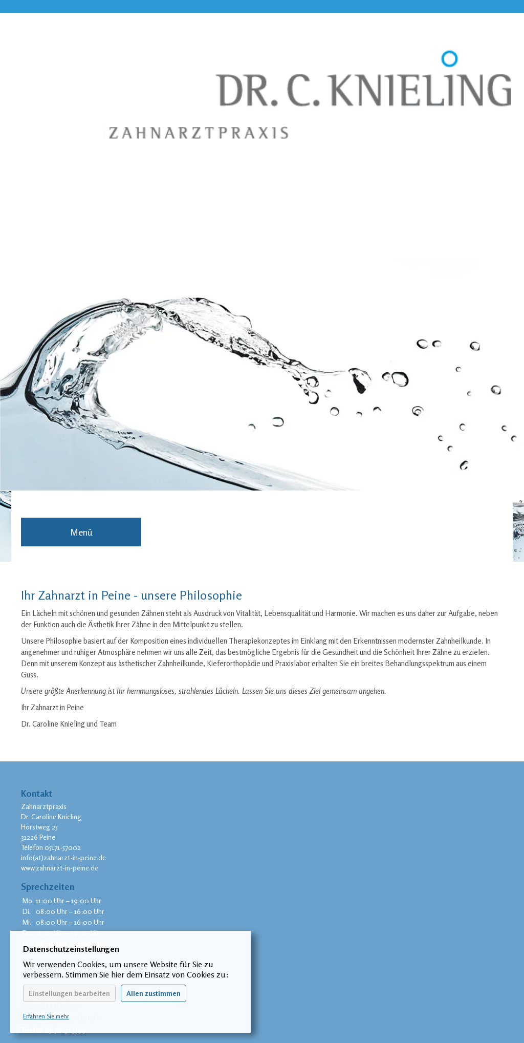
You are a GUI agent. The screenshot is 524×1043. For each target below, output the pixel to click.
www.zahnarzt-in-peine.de (59, 867)
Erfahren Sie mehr (46, 1016)
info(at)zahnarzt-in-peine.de (63, 857)
